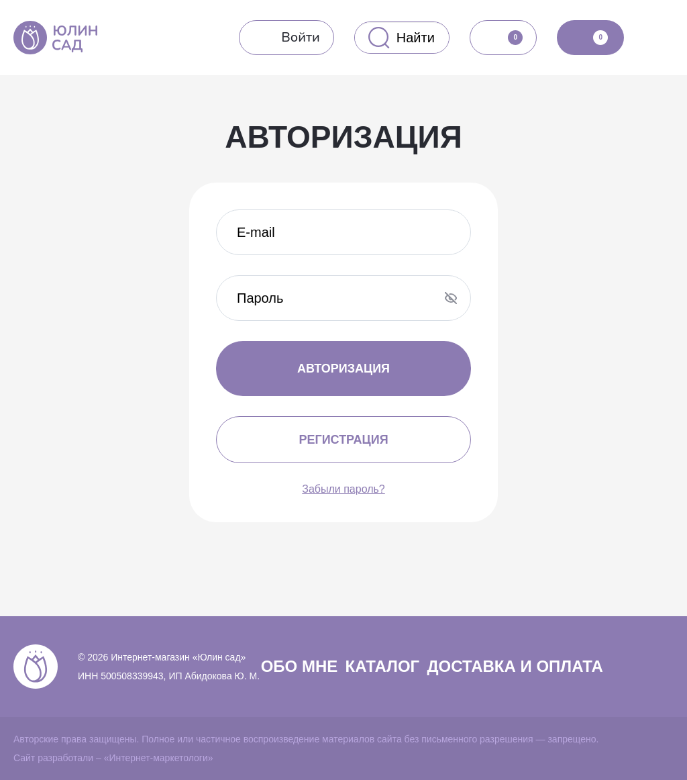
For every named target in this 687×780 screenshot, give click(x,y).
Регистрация (343, 439)
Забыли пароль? (343, 489)
